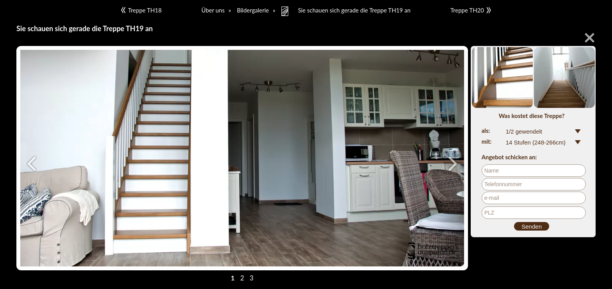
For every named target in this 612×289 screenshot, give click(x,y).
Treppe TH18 (141, 10)
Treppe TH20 (470, 10)
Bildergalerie (253, 10)
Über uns (212, 10)
